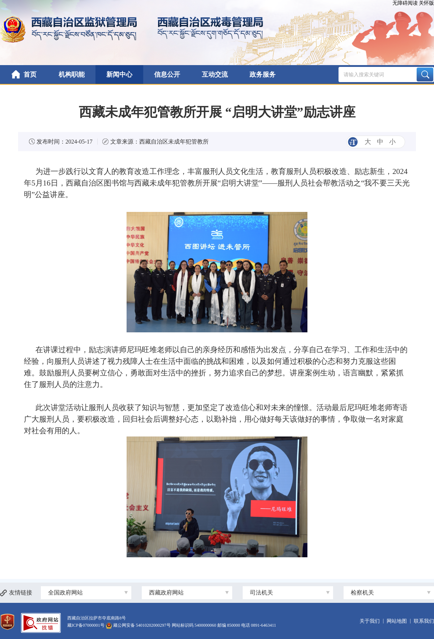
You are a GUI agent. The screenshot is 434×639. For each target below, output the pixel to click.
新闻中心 (119, 74)
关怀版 (426, 3)
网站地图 (397, 621)
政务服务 (263, 74)
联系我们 (424, 621)
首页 (24, 74)
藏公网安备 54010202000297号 (142, 625)
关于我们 (369, 621)
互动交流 (215, 74)
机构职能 (72, 74)
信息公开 (167, 74)
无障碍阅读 (405, 3)
